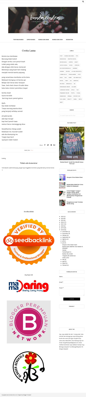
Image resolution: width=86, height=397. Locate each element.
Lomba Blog (63, 74)
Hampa (64, 250)
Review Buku (63, 62)
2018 (62, 229)
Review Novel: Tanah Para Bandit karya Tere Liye (71, 162)
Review (68, 71)
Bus (66, 77)
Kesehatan (63, 59)
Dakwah (75, 68)
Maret (64, 263)
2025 (62, 216)
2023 (62, 220)
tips (77, 55)
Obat (66, 80)
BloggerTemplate (27, 394)
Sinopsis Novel (72, 59)
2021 (62, 224)
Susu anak (63, 99)
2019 (62, 228)
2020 (62, 226)
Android (76, 80)
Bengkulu (69, 83)
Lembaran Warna (64, 89)
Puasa (78, 93)
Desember (65, 231)
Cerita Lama (65, 257)
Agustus (64, 239)
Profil (73, 93)
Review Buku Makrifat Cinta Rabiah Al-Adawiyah (75, 185)
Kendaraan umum (65, 86)
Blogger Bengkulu (65, 68)
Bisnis (71, 65)
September (65, 237)
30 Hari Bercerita (76, 71)
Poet (32, 150)
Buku (61, 77)
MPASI (73, 89)
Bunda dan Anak (69, 55)
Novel (61, 80)
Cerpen (71, 62)
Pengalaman (72, 74)
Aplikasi (62, 83)
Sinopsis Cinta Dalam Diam (75, 177)
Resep (76, 62)
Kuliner (74, 86)
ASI (71, 80)
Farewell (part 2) (66, 252)
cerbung (76, 65)
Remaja (70, 96)
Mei (63, 259)
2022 (62, 222)
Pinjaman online (64, 93)
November (65, 233)
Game (70, 77)
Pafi (78, 89)
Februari (64, 265)
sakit (61, 102)
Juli (63, 241)
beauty (70, 99)
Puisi (79, 74)
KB (74, 83)
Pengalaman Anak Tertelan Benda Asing (75, 202)
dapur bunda (63, 65)
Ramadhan (63, 96)
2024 (62, 218)
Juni (63, 243)
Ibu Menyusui (77, 77)
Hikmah (62, 71)
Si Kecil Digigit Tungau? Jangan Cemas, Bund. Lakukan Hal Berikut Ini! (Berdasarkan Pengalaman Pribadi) (74, 194)
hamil (75, 99)
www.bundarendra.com (11, 394)
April (63, 261)
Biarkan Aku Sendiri (67, 254)
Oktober (64, 235)
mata (80, 99)
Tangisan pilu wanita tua (69, 255)
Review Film (76, 96)
